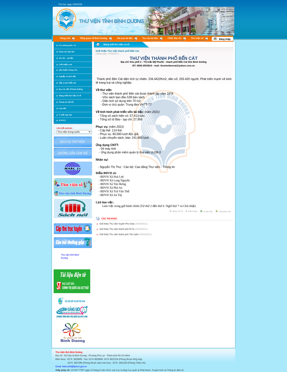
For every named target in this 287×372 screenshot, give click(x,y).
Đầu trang (192, 211)
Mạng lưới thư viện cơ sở (116, 44)
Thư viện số (197, 38)
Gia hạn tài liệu (125, 38)
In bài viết (208, 211)
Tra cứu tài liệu (150, 38)
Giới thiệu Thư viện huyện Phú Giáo (117, 224)
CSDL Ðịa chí (174, 38)
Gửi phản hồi (225, 211)
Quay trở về (177, 211)
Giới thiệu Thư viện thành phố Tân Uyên (119, 234)
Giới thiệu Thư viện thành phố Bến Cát (117, 51)
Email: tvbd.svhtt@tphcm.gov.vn (71, 366)
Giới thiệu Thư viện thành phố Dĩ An (117, 229)
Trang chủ (65, 38)
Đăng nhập (224, 39)
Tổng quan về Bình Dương (93, 38)
